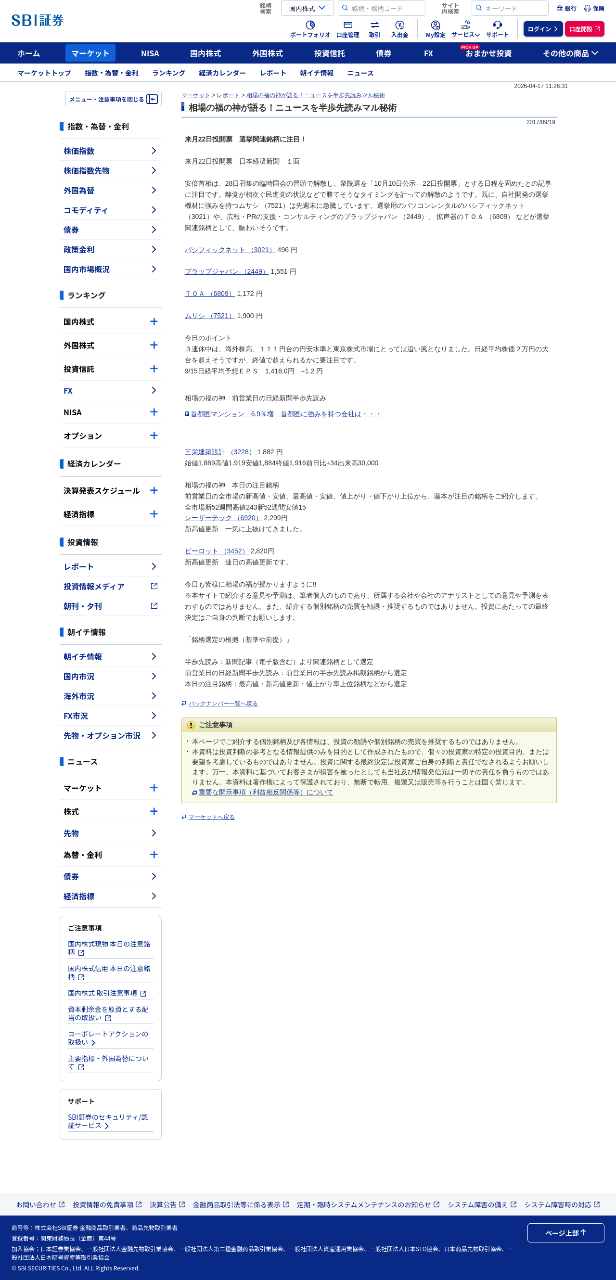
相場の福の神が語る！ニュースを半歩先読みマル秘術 (315, 95)
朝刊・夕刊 (111, 606)
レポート (273, 72)
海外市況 (111, 696)
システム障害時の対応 (563, 1204)
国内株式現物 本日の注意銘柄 (109, 948)
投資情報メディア (111, 586)
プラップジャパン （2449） (227, 271)
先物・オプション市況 (111, 735)
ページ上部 (566, 1233)
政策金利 (111, 249)
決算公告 (167, 1204)
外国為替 (111, 190)
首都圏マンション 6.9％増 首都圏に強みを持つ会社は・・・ (286, 414)
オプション (111, 435)
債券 (384, 53)
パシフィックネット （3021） (230, 250)
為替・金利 (111, 854)
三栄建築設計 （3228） (220, 452)
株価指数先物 (111, 170)
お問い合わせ (40, 1204)
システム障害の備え (482, 1204)
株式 (111, 811)
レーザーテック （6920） (223, 518)
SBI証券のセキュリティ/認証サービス (108, 1121)
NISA (150, 53)
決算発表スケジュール (111, 490)
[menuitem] (566, 8)
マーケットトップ (44, 72)
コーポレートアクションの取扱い (108, 1038)
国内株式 (205, 53)
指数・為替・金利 (112, 72)
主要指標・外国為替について (108, 1062)
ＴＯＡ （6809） (210, 293)
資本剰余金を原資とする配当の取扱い (108, 1013)
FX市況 (111, 715)
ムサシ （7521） (210, 316)
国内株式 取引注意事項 (107, 993)
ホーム (28, 53)
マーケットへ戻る (212, 817)
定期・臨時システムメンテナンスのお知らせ (368, 1204)
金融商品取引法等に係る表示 (241, 1204)
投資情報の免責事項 (107, 1204)
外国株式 (267, 53)
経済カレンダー (222, 72)
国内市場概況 (111, 269)
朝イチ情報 (317, 72)
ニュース (360, 72)
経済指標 (111, 514)
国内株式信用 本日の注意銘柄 (109, 972)
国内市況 (111, 676)
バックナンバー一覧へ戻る (223, 703)
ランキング (169, 72)
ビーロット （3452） (217, 551)
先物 (111, 833)
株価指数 (111, 150)
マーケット (90, 53)
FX (428, 53)
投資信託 (329, 53)
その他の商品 (571, 53)
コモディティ (111, 210)
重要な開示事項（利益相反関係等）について (266, 792)
